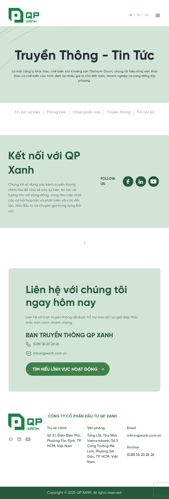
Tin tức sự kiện (27, 112)
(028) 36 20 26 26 (46, 344)
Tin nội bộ (146, 112)
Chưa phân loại (86, 112)
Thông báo (56, 112)
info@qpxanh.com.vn (49, 353)
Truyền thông (118, 112)
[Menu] (157, 15)
